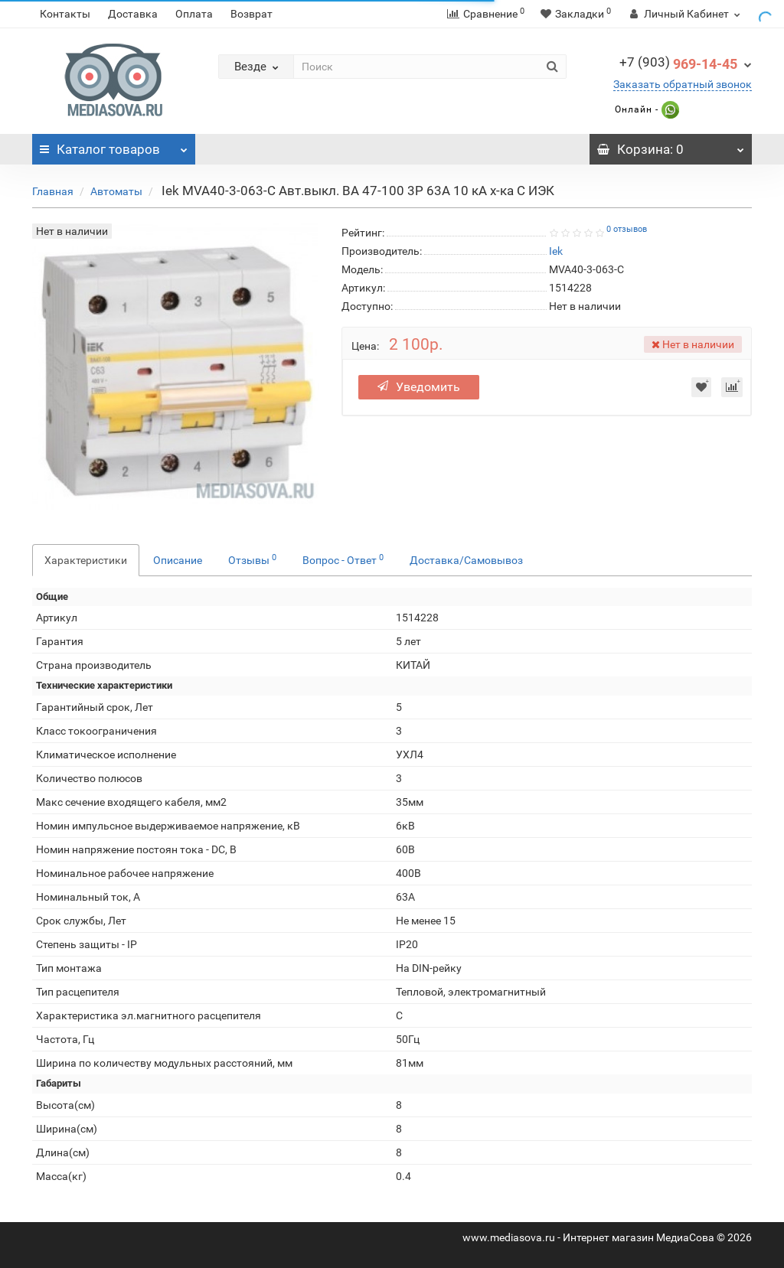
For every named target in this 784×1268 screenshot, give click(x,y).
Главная (53, 191)
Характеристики (85, 560)
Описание (177, 560)
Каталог (114, 145)
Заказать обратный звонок (682, 84)
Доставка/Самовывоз (466, 560)
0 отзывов (626, 229)
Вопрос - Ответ (343, 559)
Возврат (251, 14)
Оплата (194, 14)
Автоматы (116, 191)
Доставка (133, 14)
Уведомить (418, 387)
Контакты (65, 14)
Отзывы (252, 559)
